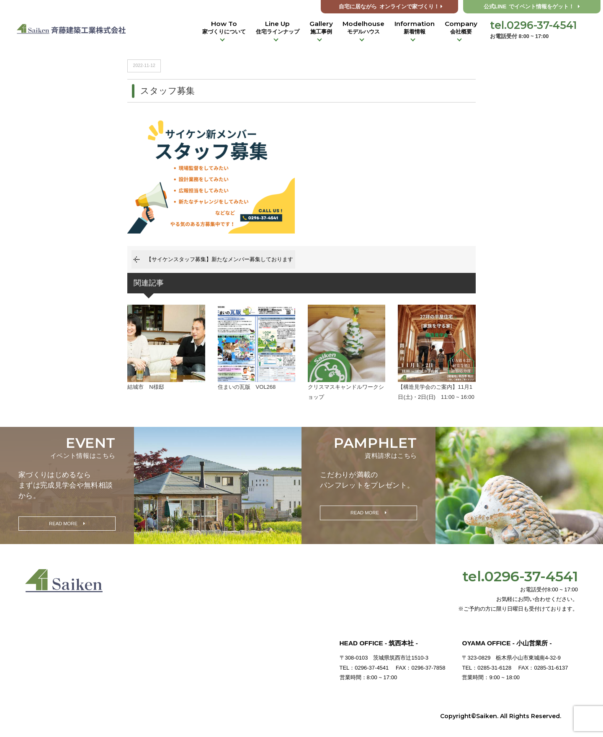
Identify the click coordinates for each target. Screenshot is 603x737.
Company (461, 28)
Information (414, 28)
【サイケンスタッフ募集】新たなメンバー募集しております (219, 259)
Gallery (321, 28)
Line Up (277, 28)
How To (224, 28)
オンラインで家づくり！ (391, 7)
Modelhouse (363, 28)
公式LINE (532, 7)
